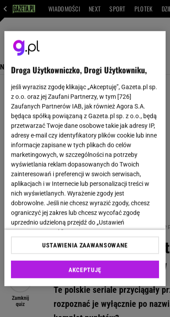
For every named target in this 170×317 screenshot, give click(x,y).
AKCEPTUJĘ (85, 269)
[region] (85, 158)
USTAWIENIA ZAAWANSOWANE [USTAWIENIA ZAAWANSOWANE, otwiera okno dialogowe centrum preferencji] (85, 245)
